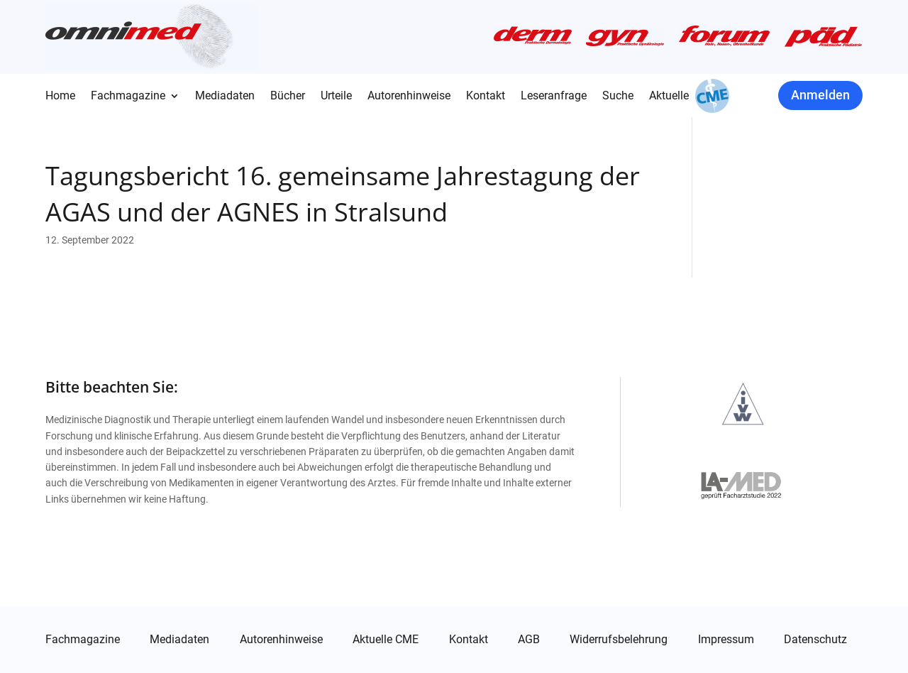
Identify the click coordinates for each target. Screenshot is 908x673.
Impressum (726, 640)
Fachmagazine (128, 96)
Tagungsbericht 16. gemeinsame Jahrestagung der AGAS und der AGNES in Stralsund (342, 193)
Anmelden (820, 94)
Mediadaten (225, 96)
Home (60, 96)
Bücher (287, 96)
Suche (617, 96)
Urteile (336, 96)
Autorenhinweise (408, 96)
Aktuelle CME (386, 640)
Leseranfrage (554, 96)
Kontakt (485, 96)
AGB (529, 640)
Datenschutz (815, 640)
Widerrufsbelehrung (619, 640)
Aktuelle (669, 96)
